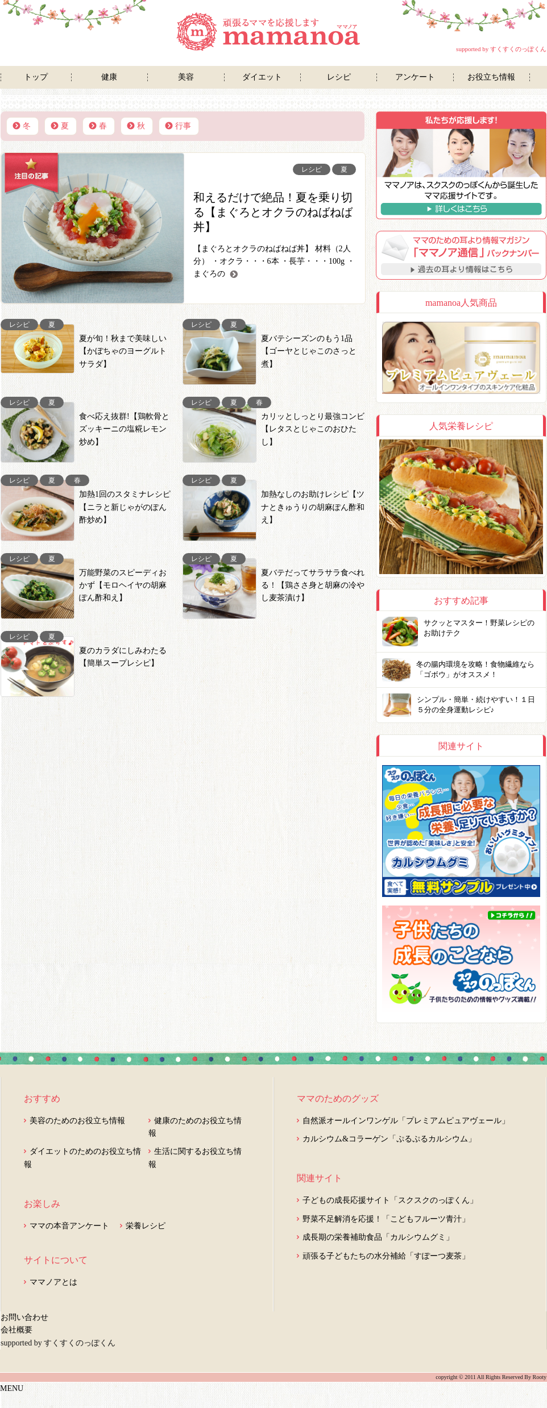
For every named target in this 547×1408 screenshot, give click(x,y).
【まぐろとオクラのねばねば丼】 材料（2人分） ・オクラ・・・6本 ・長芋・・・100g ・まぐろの (274, 261)
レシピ (311, 169)
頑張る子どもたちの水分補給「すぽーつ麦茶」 (386, 1256)
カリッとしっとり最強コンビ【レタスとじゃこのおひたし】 (312, 429)
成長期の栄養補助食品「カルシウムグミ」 (378, 1237)
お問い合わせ (24, 1317)
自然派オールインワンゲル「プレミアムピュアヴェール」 (405, 1120)
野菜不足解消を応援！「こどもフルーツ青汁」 (386, 1219)
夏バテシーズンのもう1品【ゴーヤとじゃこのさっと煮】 (309, 351)
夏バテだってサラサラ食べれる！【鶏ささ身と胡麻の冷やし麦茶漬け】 (312, 585)
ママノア (274, 31)
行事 (183, 126)
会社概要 (16, 1330)
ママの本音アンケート (69, 1226)
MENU (11, 1388)
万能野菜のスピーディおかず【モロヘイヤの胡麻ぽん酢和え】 (123, 585)
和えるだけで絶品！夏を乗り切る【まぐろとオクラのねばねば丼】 (273, 212)
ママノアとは (53, 1282)
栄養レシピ (145, 1226)
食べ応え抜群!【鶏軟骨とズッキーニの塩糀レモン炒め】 (124, 429)
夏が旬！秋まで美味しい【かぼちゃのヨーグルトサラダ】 (123, 351)
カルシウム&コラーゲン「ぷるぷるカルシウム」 (389, 1139)
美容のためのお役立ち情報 (77, 1120)
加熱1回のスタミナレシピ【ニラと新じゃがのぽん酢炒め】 (125, 507)
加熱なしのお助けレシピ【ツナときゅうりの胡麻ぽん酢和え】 (312, 507)
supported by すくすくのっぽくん (501, 48)
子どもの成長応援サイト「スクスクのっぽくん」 (390, 1200)
